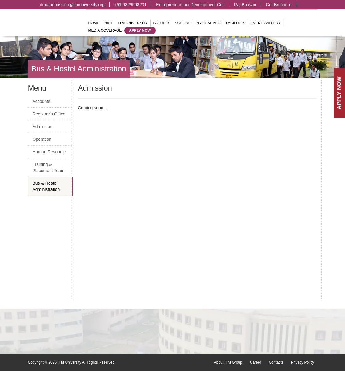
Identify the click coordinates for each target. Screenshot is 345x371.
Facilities (235, 23)
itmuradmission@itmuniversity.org (72, 4)
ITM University (133, 23)
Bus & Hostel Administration (78, 68)
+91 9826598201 (130, 4)
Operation (42, 139)
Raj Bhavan (245, 4)
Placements (207, 23)
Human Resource (49, 151)
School (183, 23)
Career (255, 362)
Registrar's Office (49, 113)
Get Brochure (278, 4)
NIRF (109, 23)
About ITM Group (228, 362)
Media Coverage (105, 30)
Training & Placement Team (49, 167)
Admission (43, 126)
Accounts (41, 101)
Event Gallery (266, 23)
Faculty (161, 23)
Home (93, 23)
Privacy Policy (302, 362)
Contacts (276, 362)
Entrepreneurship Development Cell (190, 4)
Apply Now (140, 30)
